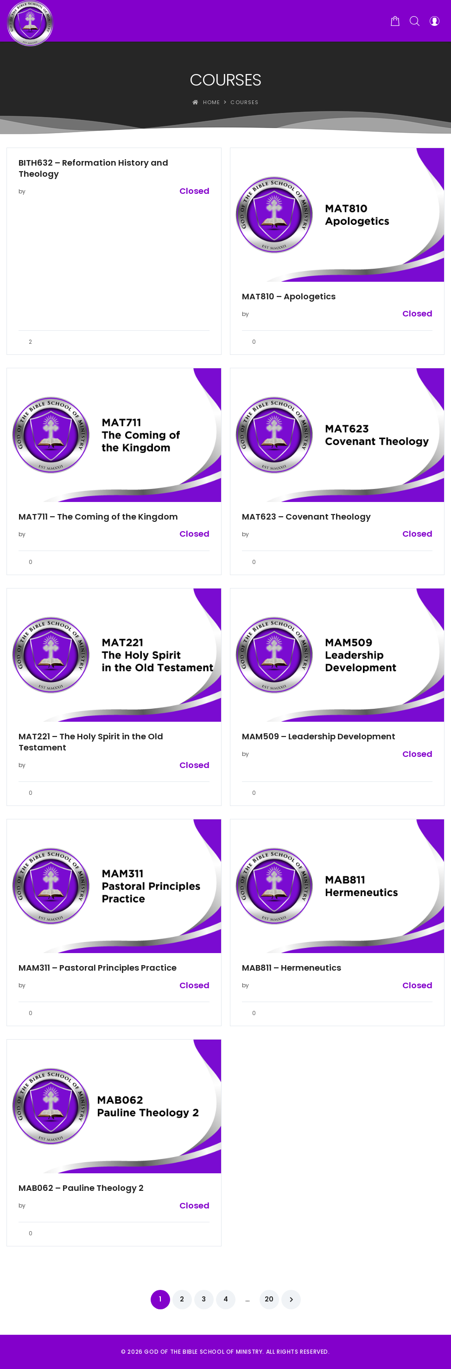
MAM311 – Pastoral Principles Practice (98, 967)
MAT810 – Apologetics (289, 296)
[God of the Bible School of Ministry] (30, 21)
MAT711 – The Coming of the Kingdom (98, 516)
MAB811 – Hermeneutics (291, 967)
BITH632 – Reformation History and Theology (93, 168)
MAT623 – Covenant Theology (306, 516)
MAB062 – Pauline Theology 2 (81, 1188)
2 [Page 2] (182, 1299)
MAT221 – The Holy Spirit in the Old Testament (91, 742)
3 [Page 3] (204, 1299)
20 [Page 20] (269, 1299)
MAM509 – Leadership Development (318, 736)
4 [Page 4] (225, 1299)
